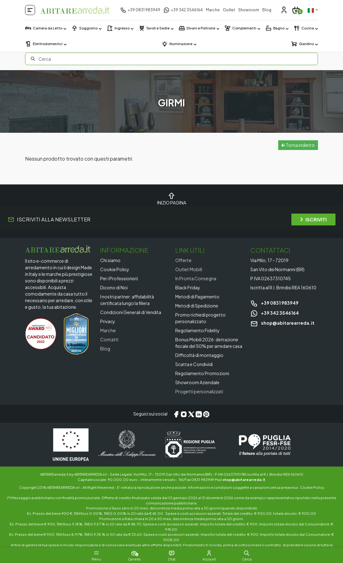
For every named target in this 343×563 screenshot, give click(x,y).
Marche (213, 10)
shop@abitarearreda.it (282, 323)
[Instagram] (183, 414)
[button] (246, 553)
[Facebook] (176, 414)
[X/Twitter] (191, 414)
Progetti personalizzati (199, 391)
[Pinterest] (206, 414)
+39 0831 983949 (274, 303)
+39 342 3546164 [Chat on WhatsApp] (274, 313)
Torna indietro (298, 145)
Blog (266, 10)
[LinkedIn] (198, 414)
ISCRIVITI (313, 219)
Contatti (109, 339)
